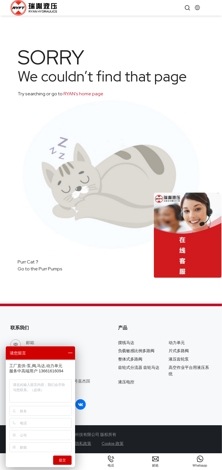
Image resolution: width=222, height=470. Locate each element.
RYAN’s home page (83, 94)
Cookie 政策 (113, 443)
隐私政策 (83, 443)
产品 (122, 328)
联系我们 (19, 328)
